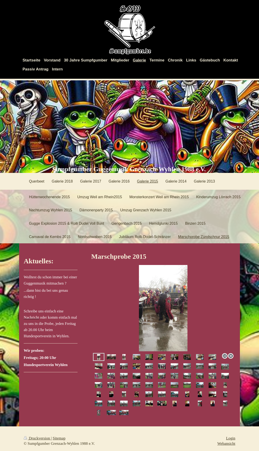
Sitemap (59, 438)
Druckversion (37, 438)
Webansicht (226, 443)
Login (230, 438)
